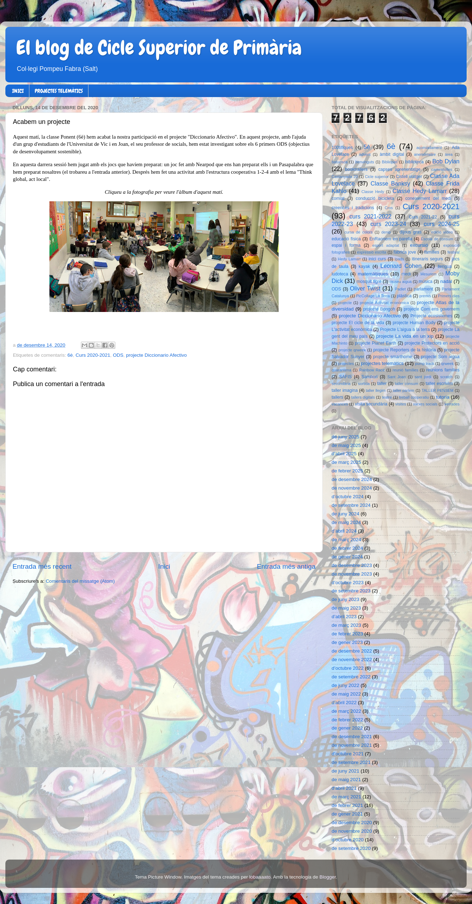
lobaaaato (259, 877)
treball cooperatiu (414, 397)
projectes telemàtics (382, 363)
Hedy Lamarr (349, 259)
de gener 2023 (347, 642)
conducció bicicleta (375, 198)
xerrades (451, 404)
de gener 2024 (347, 556)
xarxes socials (425, 404)
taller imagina (345, 390)
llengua (445, 266)
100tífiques (342, 147)
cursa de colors (358, 232)
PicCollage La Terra (373, 296)
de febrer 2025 (347, 470)
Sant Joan (396, 377)
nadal (446, 281)
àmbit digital (392, 154)
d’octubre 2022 (347, 668)
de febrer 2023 (347, 633)
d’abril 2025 (344, 453)
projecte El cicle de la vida (358, 322)
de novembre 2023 (352, 574)
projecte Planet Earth (375, 343)
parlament (423, 289)
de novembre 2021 (352, 745)
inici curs (377, 258)
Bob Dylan (445, 161)
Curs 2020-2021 (93, 355)
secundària (341, 383)
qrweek (447, 363)
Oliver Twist (365, 288)
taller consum (406, 383)
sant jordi (423, 377)
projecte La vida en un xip (404, 336)
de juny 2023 (345, 599)
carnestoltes (441, 169)
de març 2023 (346, 625)
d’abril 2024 (344, 531)
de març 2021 (346, 796)
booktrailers (356, 169)
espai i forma (346, 245)
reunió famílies (405, 370)
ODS (118, 355)
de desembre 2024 (352, 479)
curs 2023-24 (388, 224)
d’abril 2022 (344, 702)
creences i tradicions (353, 207)
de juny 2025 (345, 436)
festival (453, 252)
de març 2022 (346, 711)
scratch (446, 377)
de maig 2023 (346, 608)
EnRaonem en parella (390, 238)
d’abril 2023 (344, 616)
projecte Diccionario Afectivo (156, 355)
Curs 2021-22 (423, 217)
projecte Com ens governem (431, 309)
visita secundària (371, 404)
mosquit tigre (369, 281)
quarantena (341, 370)
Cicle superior (377, 176)
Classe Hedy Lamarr (419, 191)
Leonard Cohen (401, 266)
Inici (164, 566)
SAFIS (345, 376)
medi (406, 274)
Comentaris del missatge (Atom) (80, 581)
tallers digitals (363, 397)
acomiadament (429, 147)
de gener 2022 (347, 728)
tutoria (442, 397)
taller (381, 383)
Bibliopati (390, 162)
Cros (389, 208)
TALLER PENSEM (437, 390)
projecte (345, 302)
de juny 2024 (345, 513)
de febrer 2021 (347, 805)
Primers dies (448, 296)
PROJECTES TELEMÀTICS (59, 91)
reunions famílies (442, 369)
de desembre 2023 (352, 565)
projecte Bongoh (379, 309)
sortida (364, 383)
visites (400, 404)
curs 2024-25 (441, 224)
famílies (431, 252)
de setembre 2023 (351, 590)
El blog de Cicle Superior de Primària (159, 48)
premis (425, 296)
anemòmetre (425, 154)
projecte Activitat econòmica (384, 302)
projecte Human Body (414, 322)
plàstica (404, 295)
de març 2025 (346, 462)
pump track (424, 363)
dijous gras (411, 232)
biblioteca (414, 161)
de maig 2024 (346, 522)
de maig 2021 (346, 779)
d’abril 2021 (344, 788)
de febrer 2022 (347, 719)
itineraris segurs (427, 258)
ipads (399, 259)
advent (364, 154)
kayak (364, 266)
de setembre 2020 (351, 848)
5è (367, 147)
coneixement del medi (428, 198)
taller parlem (403, 390)
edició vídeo (442, 232)
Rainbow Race (372, 370)
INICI (18, 91)
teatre (387, 397)
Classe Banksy (390, 183)
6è (70, 355)
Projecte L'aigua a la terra (405, 329)
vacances (340, 404)
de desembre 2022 (352, 651)
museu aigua (400, 281)
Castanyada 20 (345, 176)
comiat (338, 198)
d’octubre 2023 (347, 582)
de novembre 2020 (352, 831)
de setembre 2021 (351, 762)
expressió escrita (371, 252)
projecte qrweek (352, 350)
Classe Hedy (372, 191)
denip (386, 232)
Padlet (400, 289)
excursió (419, 245)
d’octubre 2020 (347, 839)
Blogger (327, 877)
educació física (346, 238)
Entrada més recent (42, 566)
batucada (339, 162)
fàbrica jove (405, 252)
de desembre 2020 (352, 822)
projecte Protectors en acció (432, 343)
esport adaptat (385, 245)
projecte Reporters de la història (404, 349)
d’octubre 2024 (347, 496)
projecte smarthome (392, 356)
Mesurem (428, 274)
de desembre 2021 (352, 736)
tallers (337, 397)
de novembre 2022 (352, 659)
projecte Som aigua (440, 356)
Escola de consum (437, 239)
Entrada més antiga (286, 566)
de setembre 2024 (351, 505)
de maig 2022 (346, 694)
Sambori (369, 376)
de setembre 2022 (351, 676)
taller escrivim (439, 383)
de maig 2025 (346, 445)
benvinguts (364, 162)
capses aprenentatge (400, 169)
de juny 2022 (345, 685)
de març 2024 (346, 539)
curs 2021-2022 (371, 216)
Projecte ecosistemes (431, 315)
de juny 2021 (345, 771)
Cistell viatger (409, 176)
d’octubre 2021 (347, 753)
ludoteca (340, 274)
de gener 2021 (347, 814)
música (425, 281)
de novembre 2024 (352, 488)
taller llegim (375, 390)
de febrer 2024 (347, 548)
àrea (449, 154)
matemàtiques (373, 274)
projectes (346, 363)
